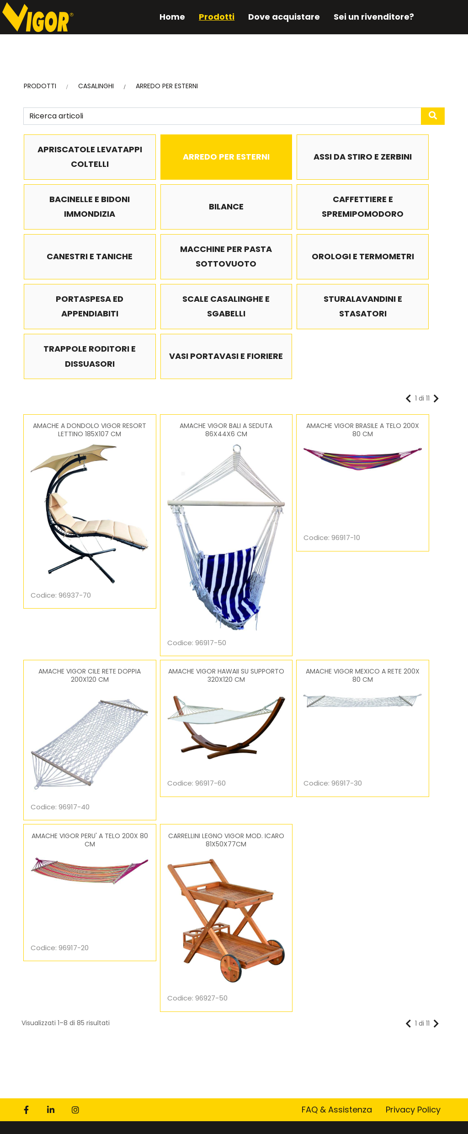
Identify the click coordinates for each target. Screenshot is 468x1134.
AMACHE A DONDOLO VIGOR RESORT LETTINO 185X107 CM (74, 396)
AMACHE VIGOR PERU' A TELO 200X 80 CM (287, 537)
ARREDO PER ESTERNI (167, 86)
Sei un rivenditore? (366, 16)
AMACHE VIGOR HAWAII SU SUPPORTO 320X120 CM (74, 537)
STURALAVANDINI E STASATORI (393, 272)
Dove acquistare (276, 16)
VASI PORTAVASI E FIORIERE (181, 322)
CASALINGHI (96, 86)
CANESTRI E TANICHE (287, 207)
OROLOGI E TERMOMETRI (74, 272)
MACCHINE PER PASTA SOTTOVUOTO (393, 214)
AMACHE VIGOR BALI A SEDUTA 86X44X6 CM (181, 396)
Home (164, 16)
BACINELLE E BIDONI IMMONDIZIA (393, 157)
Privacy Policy (413, 757)
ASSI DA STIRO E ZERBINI (287, 157)
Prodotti (209, 16)
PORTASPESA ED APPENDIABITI (181, 272)
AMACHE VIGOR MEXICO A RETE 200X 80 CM (181, 537)
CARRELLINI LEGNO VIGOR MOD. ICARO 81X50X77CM (393, 537)
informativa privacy (124, 1000)
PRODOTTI (40, 86)
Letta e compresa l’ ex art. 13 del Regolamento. (131, 1000)
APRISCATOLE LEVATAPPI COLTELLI (74, 157)
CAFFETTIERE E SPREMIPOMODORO (181, 207)
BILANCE (74, 207)
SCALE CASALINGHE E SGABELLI (287, 272)
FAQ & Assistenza (337, 757)
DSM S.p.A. (260, 1119)
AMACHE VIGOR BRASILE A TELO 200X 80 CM (287, 396)
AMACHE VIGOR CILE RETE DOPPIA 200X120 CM (393, 396)
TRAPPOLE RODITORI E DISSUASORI (74, 322)
